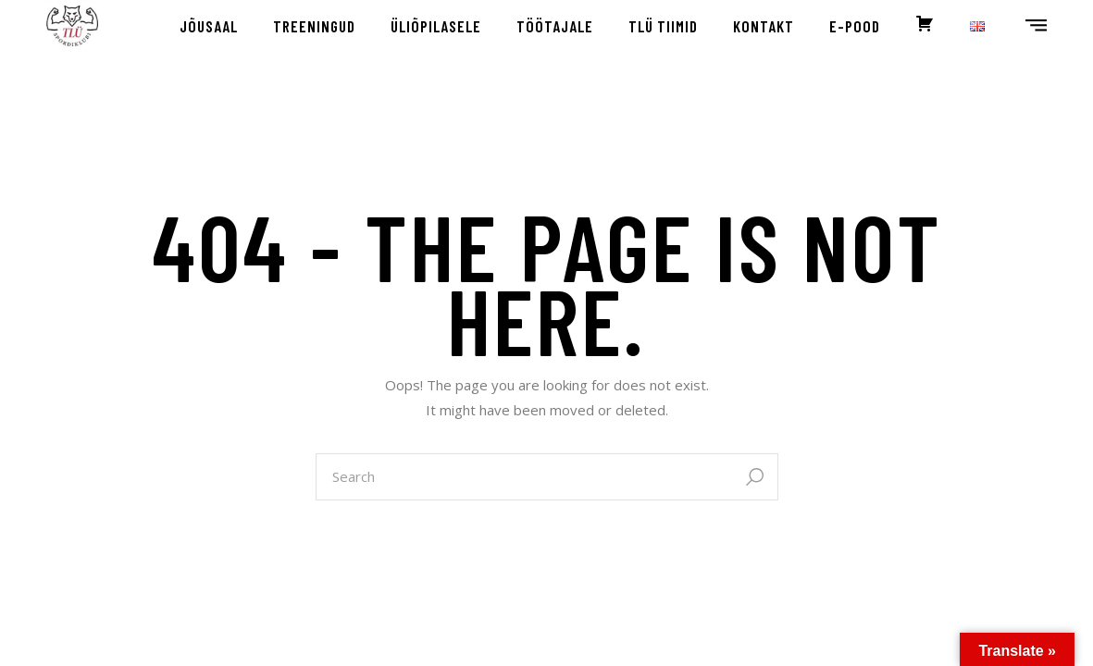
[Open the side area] (1036, 26)
